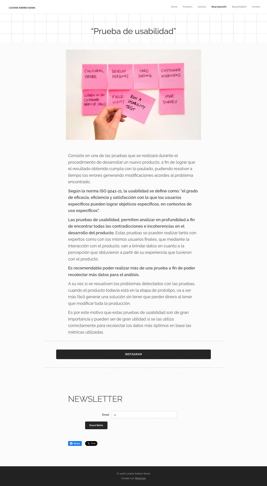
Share (75, 443)
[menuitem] (234, 7)
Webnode (140, 478)
